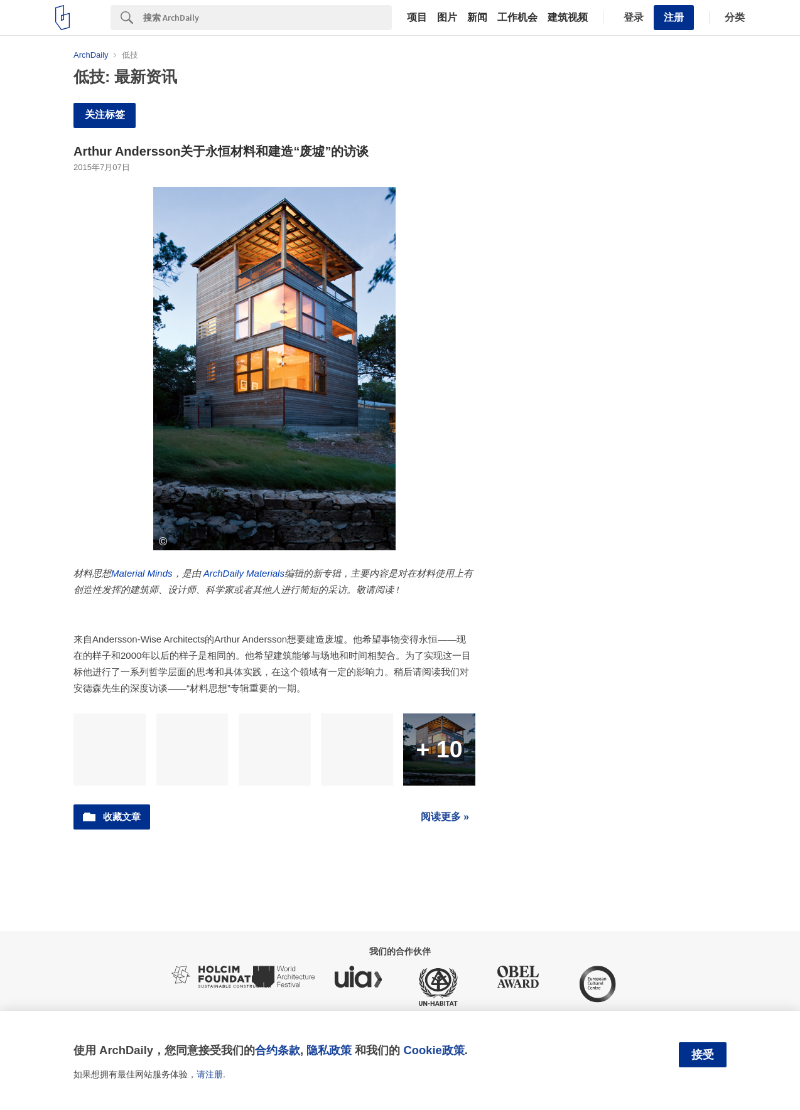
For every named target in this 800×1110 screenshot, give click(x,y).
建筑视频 (568, 18)
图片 (447, 18)
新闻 (477, 18)
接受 (702, 1055)
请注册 (210, 1074)
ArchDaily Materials (243, 573)
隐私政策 (329, 1050)
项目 (417, 18)
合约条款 (277, 1050)
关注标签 (105, 114)
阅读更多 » (445, 816)
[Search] (267, 17)
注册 (674, 17)
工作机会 (517, 18)
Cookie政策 (433, 1050)
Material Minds (142, 573)
